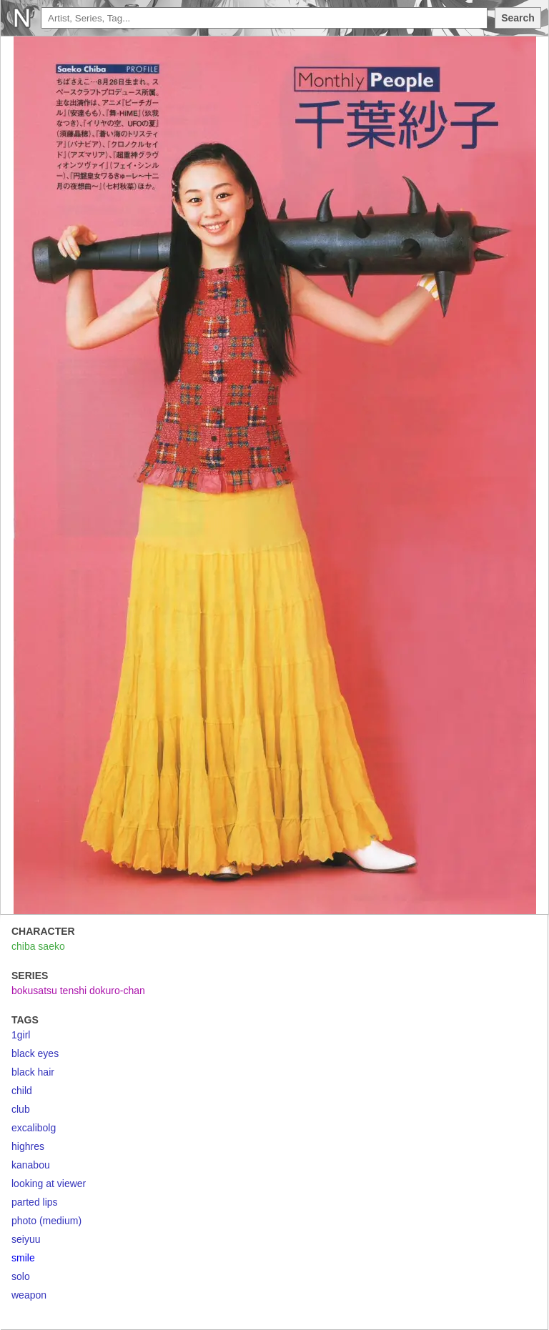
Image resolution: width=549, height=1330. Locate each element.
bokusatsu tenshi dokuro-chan (78, 990)
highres (27, 1146)
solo (20, 1276)
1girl (20, 1035)
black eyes (35, 1053)
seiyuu (25, 1239)
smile (23, 1258)
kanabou (30, 1165)
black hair (32, 1072)
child (21, 1090)
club (20, 1109)
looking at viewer (48, 1183)
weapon (28, 1295)
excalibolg (33, 1127)
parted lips (34, 1202)
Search (518, 18)
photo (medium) (46, 1220)
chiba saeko (38, 946)
